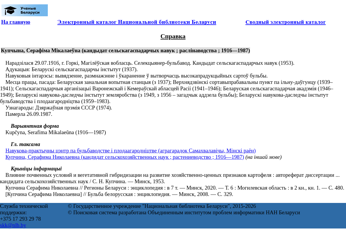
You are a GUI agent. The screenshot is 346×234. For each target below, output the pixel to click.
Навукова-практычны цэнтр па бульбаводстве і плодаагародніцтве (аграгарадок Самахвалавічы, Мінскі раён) (131, 150)
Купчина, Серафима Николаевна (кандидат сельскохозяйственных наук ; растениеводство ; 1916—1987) (125, 157)
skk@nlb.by (13, 225)
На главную (15, 22)
